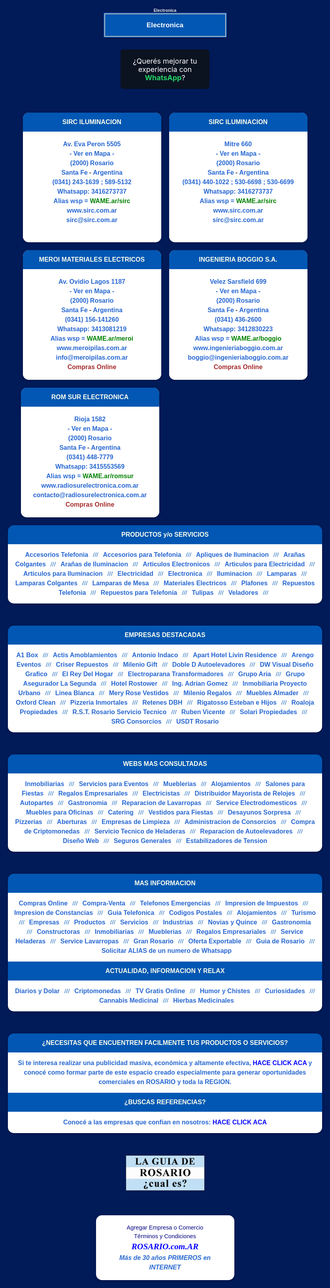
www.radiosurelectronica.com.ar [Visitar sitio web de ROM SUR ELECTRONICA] (90, 485)
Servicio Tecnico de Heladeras (139, 831)
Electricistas (161, 793)
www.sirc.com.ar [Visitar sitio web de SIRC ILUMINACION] (92, 210)
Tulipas (203, 592)
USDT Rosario (197, 721)
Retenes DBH (162, 702)
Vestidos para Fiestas (180, 812)
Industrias (178, 922)
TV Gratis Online (160, 991)
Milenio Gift (140, 664)
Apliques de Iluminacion (232, 554)
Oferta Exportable (214, 941)
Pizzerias (28, 821)
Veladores (243, 592)
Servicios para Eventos (114, 784)
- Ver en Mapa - (92, 153)
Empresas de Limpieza (136, 821)
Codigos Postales (195, 912)
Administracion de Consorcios (230, 821)
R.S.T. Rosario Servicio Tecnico (119, 712)
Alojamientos (231, 784)
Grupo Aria (254, 674)
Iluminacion (234, 573)
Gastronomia (87, 803)
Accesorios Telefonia (56, 554)
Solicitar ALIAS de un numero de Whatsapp (167, 950)
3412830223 (255, 329)
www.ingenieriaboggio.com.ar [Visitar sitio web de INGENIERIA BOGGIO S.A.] (238, 348)
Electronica (185, 573)
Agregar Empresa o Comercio (165, 1227)
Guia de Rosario (280, 941)
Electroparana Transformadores (176, 674)
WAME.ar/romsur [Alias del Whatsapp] (108, 476)
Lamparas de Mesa (120, 583)
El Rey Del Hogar (87, 674)
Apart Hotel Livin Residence (235, 655)
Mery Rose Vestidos (139, 693)
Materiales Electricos (195, 583)
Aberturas (72, 821)
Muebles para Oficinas (59, 812)
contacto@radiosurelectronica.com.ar (90, 495)
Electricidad (135, 573)
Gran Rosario (153, 941)
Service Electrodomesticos (256, 803)
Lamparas (282, 573)
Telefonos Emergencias (175, 903)
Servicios (134, 922)
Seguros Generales (143, 840)
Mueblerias (179, 784)
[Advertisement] (233, 452)
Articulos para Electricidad (264, 564)
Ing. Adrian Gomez (200, 683)
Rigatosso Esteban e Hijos (237, 702)
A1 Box (27, 655)
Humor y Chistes (225, 991)
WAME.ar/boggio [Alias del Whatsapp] (256, 338)
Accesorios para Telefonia (142, 554)
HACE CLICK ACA (280, 1063)
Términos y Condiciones (165, 1236)
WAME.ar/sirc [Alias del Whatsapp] (110, 201)
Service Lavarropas (89, 941)
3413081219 (108, 329)
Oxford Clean (35, 702)
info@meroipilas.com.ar (92, 357)
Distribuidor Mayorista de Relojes (244, 793)
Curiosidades (285, 991)
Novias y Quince (232, 922)
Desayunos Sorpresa (259, 812)
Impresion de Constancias (53, 912)
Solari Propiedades (268, 712)
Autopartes (36, 803)
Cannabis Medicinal (128, 1000)
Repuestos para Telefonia (139, 592)
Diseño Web (81, 840)
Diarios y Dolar (37, 991)
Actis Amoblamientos (85, 655)
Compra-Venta (103, 903)
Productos (89, 922)
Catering (121, 812)
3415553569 (106, 466)
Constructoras (58, 931)
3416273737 (108, 191)
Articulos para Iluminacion (63, 573)
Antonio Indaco (155, 655)
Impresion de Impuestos (261, 903)
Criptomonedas (97, 991)
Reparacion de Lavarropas (161, 803)
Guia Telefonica (130, 912)
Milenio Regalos (207, 693)
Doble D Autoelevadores (208, 664)
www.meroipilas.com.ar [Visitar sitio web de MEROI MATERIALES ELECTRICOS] (92, 348)
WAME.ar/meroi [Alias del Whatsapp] (110, 338)
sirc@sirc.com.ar (91, 220)
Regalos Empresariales (93, 793)
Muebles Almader (272, 693)
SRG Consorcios (136, 721)
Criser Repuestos (82, 664)
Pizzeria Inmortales (99, 702)
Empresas (44, 922)
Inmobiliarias (44, 784)
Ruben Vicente (203, 712)
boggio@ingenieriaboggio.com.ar (238, 357)
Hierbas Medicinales (203, 1000)
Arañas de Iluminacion (94, 564)
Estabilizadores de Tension (226, 840)
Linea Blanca (74, 693)
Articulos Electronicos (176, 564)
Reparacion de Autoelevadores (246, 831)
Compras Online (43, 903)
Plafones (254, 583)
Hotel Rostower (134, 683)
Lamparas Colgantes (46, 583)
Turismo (303, 912)
